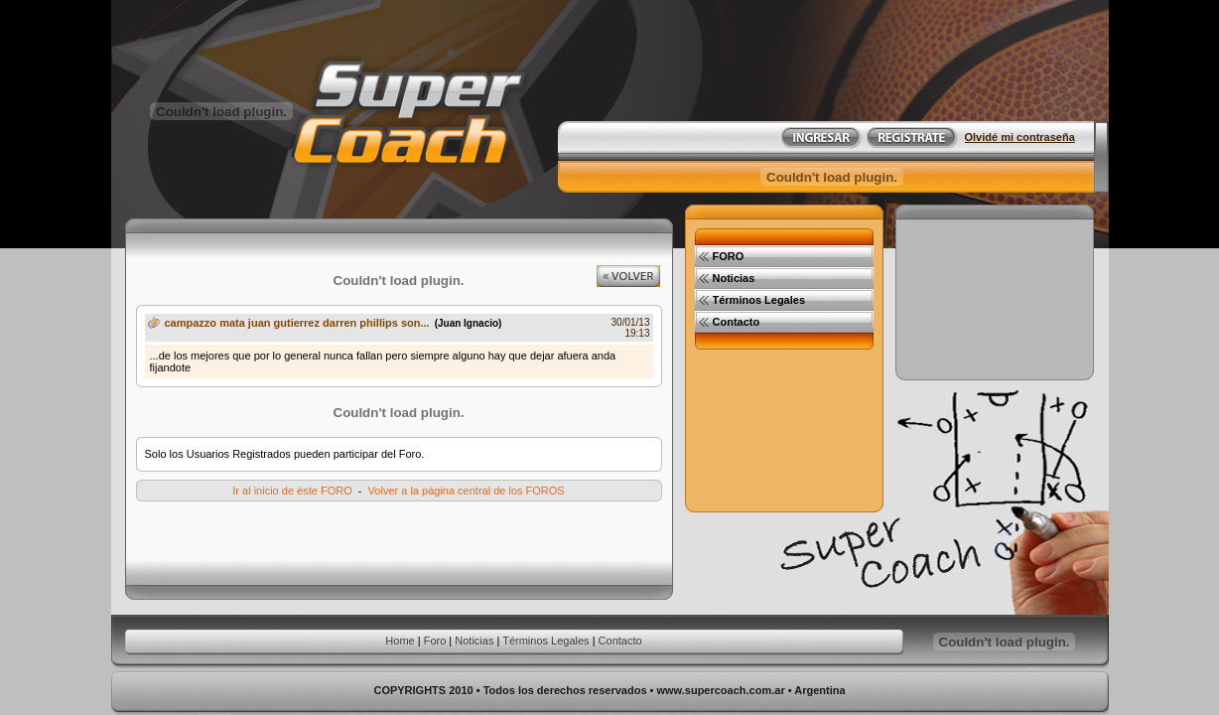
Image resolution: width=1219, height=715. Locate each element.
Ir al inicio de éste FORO (291, 491)
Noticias (474, 640)
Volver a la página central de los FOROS (466, 491)
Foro (435, 640)
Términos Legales (545, 640)
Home (399, 640)
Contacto (620, 640)
